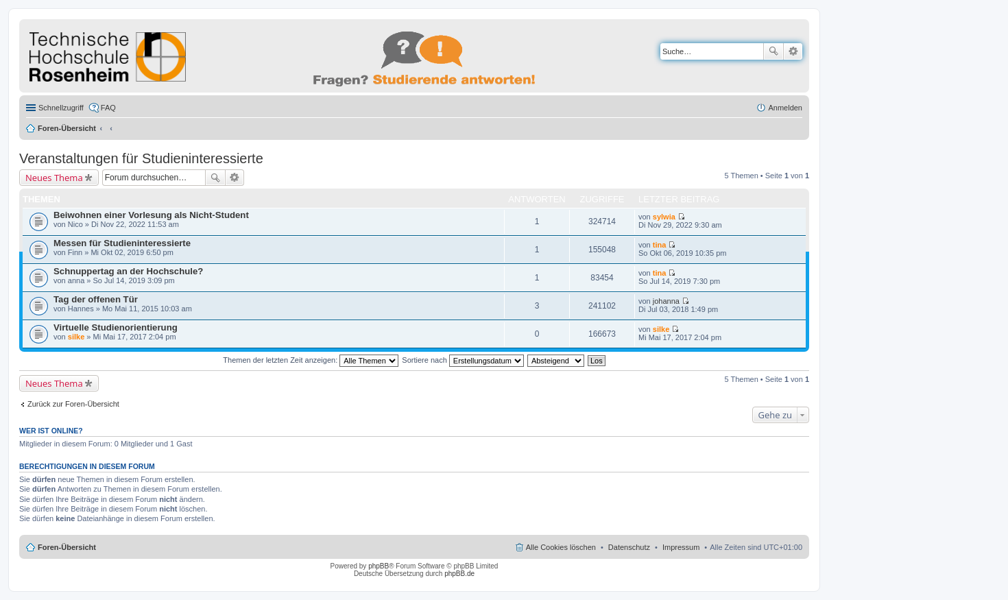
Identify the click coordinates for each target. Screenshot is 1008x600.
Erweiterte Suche (793, 51)
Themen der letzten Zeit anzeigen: (310, 360)
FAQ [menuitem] (108, 108)
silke (76, 337)
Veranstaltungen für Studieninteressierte (141, 158)
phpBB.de (459, 573)
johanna (666, 301)
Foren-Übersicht (67, 128)
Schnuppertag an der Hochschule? (128, 271)
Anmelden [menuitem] (785, 108)
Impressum (680, 547)
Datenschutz (629, 547)
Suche (773, 51)
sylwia (664, 217)
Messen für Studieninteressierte (122, 243)
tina (660, 245)
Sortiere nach (462, 360)
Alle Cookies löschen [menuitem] (561, 547)
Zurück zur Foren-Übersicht (73, 404)
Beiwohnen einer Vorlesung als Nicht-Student (151, 215)
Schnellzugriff (61, 108)
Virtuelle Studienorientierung (115, 327)
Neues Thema (54, 177)
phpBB (378, 566)
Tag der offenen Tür (95, 299)
